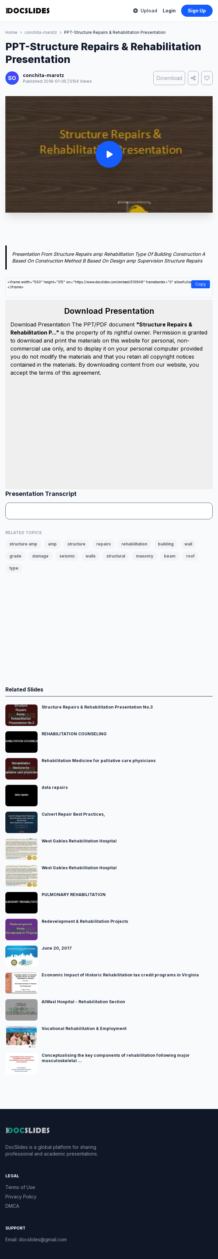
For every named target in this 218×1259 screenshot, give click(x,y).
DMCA (12, 1206)
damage (40, 556)
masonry (144, 556)
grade (15, 556)
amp (52, 543)
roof (190, 556)
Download (169, 78)
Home (11, 32)
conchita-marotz (40, 32)
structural (115, 556)
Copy (200, 284)
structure (76, 543)
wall (188, 543)
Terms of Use (20, 1187)
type (13, 568)
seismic (67, 556)
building (166, 543)
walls (91, 556)
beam (169, 556)
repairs (103, 543)
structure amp (23, 543)
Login (169, 10)
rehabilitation (134, 543)
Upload (145, 10)
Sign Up (197, 10)
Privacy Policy (21, 1196)
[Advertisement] (109, 230)
